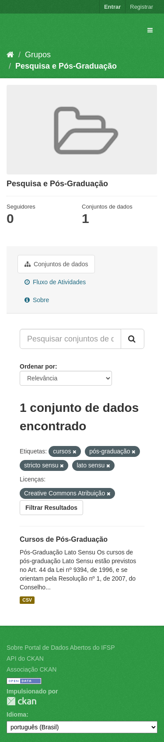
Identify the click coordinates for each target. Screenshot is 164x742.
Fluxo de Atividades (55, 282)
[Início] (10, 54)
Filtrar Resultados (51, 507)
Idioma (16, 714)
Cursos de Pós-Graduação (64, 539)
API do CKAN (25, 658)
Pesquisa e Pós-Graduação (66, 66)
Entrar (112, 6)
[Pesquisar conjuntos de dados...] (70, 339)
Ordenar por (37, 366)
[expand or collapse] (150, 30)
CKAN (21, 701)
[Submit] (132, 339)
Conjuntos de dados (56, 264)
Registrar (141, 6)
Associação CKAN (31, 669)
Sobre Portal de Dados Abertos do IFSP (61, 647)
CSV (27, 600)
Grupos (38, 54)
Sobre (36, 299)
